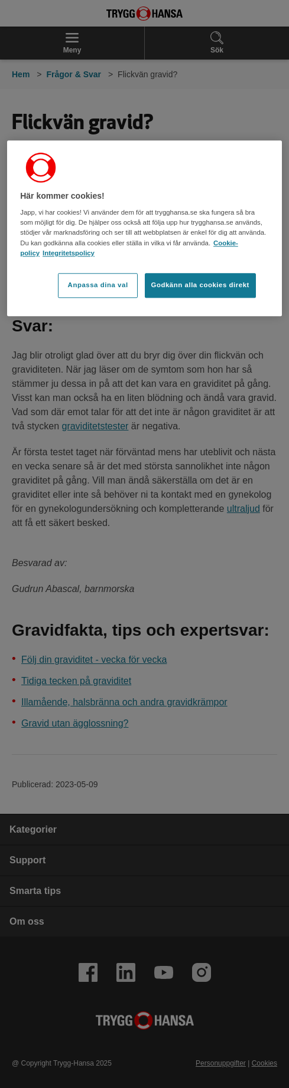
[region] (144, 228)
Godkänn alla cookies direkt (200, 284)
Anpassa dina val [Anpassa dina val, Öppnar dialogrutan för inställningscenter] (98, 284)
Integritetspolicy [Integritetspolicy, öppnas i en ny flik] (69, 253)
